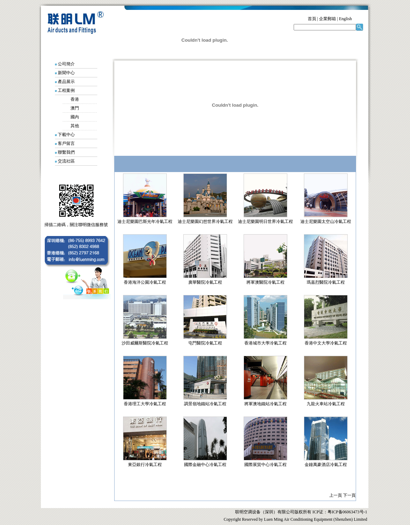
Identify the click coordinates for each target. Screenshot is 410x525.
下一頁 (349, 495)
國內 (75, 116)
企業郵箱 (327, 18)
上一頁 (335, 495)
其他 (75, 125)
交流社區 (66, 161)
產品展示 (66, 81)
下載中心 (66, 134)
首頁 (312, 18)
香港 (75, 99)
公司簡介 (66, 63)
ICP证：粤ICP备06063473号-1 (339, 511)
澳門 (75, 108)
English (345, 18)
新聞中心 (66, 72)
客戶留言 (66, 143)
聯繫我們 (66, 152)
